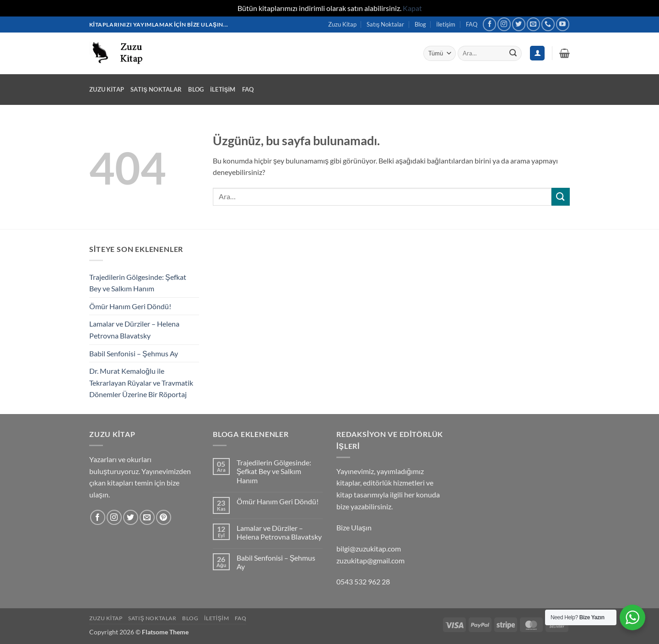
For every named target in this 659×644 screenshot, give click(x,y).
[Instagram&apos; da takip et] (504, 24)
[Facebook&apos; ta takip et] (489, 24)
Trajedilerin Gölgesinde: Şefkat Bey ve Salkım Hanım (137, 283)
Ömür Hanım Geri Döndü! (130, 306)
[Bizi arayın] (548, 24)
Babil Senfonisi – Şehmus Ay (133, 353)
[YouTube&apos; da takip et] (562, 24)
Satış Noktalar (385, 24)
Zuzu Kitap (342, 24)
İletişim (445, 24)
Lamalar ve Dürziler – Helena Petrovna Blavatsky (134, 329)
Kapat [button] (412, 8)
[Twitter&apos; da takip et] (518, 24)
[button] (564, 53)
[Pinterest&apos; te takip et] (163, 517)
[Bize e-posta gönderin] (533, 24)
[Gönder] (513, 53)
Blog (420, 24)
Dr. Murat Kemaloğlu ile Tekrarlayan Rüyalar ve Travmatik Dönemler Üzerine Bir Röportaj (141, 382)
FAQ (471, 24)
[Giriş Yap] (537, 53)
